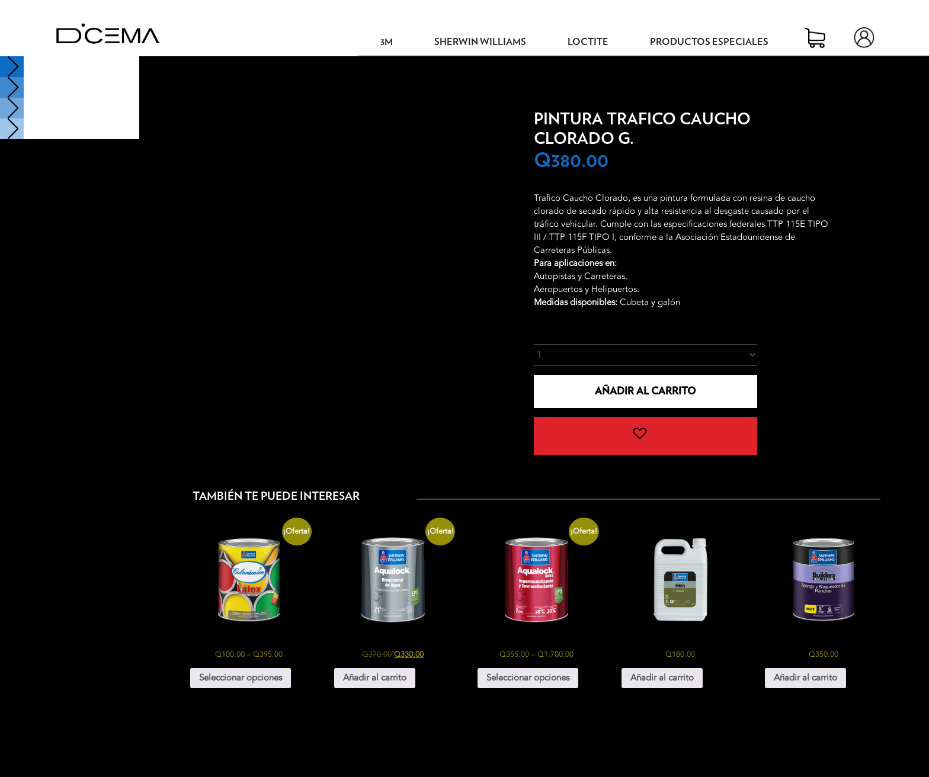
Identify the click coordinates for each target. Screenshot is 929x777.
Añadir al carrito (645, 391)
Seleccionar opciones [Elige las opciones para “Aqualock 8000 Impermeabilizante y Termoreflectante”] (527, 677)
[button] (645, 436)
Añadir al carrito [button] (374, 677)
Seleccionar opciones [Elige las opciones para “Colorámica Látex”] (240, 677)
